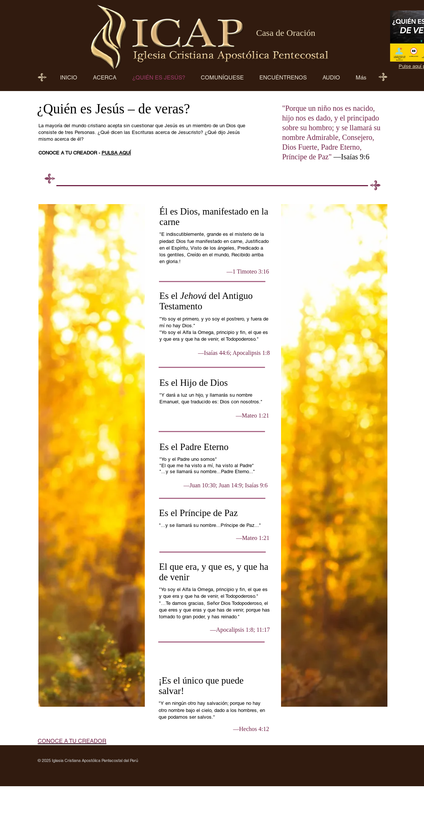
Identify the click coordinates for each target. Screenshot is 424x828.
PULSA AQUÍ (116, 153)
